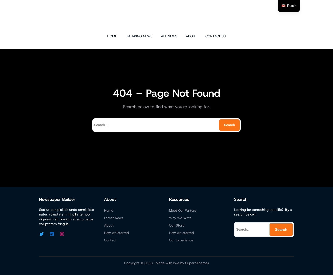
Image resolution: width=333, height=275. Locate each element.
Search (229, 125)
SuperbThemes (197, 263)
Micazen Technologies (166, 16)
